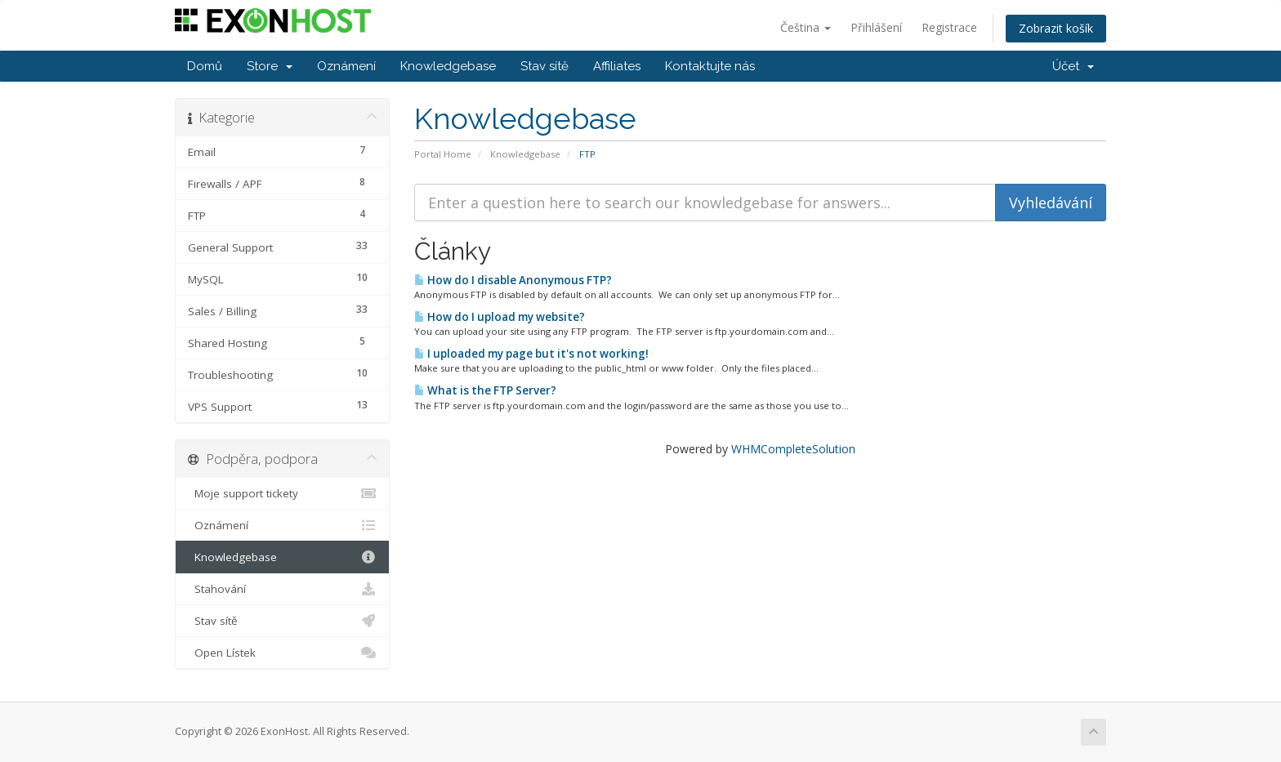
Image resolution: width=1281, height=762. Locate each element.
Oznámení (346, 66)
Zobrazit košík (1056, 28)
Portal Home (442, 154)
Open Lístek (282, 652)
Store (269, 66)
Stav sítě (544, 66)
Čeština (805, 27)
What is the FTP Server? (485, 390)
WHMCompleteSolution (793, 449)
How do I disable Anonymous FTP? (513, 280)
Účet (1073, 66)
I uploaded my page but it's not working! (531, 353)
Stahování (282, 589)
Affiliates (616, 66)
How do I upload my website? (499, 317)
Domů (204, 66)
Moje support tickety (282, 493)
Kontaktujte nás (710, 66)
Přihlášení (876, 27)
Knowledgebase (448, 66)
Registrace (949, 27)
